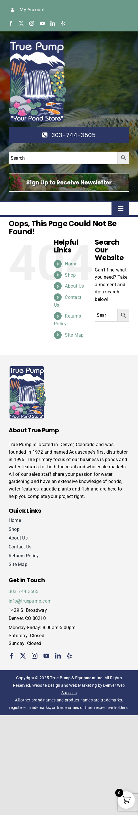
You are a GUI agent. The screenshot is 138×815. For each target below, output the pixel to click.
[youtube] (42, 23)
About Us (74, 286)
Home (71, 264)
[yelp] (63, 23)
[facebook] (11, 23)
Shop (70, 275)
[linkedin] (52, 23)
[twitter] (21, 23)
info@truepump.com (30, 601)
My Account (32, 9)
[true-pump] (38, 42)
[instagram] (31, 23)
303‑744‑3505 (24, 591)
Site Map (74, 335)
